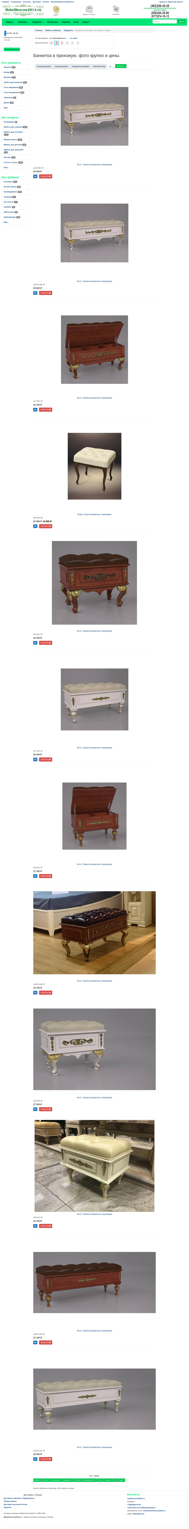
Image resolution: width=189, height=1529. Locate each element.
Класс (46, 1480)
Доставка (37, 2)
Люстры (10, 157)
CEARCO (9, 207)
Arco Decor (11, 202)
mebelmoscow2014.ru (136, 1498)
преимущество (89, 1480)
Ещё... (6, 108)
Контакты (27, 2)
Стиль (100, 1480)
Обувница (10, 97)
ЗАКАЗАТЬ (46, 176)
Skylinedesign (12, 217)
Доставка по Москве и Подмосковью (19, 1498)
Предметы (38, 22)
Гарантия (7, 1507)
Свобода (10, 197)
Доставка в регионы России (15, 1504)
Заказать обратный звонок (171, 2)
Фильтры (121, 66)
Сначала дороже (61, 66)
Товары (10, 22)
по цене (72, 38)
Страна (108, 1480)
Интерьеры (52, 22)
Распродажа (10, 122)
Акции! (86, 22)
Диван (9, 103)
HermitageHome (13, 192)
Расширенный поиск (12, 49)
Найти (181, 21)
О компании (16, 2)
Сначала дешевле (44, 66)
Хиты (76, 22)
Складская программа (80, 66)
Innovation (10, 182)
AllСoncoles (11, 212)
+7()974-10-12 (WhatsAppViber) (141, 1508)
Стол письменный (14, 92)
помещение (67, 1480)
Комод (9, 72)
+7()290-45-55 (134, 1505)
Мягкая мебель (13, 140)
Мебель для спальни (15, 127)
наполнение (55, 1480)
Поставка (77, 1480)
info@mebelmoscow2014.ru (62, 2)
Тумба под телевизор (15, 82)
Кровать (10, 67)
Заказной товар (99, 66)
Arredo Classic (12, 187)
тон (115, 1480)
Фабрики (23, 22)
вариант (38, 1480)
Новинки (66, 22)
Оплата (46, 2)
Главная (5, 2)
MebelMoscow (138, 1514)
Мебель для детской (15, 145)
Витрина (10, 77)
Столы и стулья (13, 162)
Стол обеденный (13, 87)
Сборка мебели (10, 1501)
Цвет (122, 1480)
